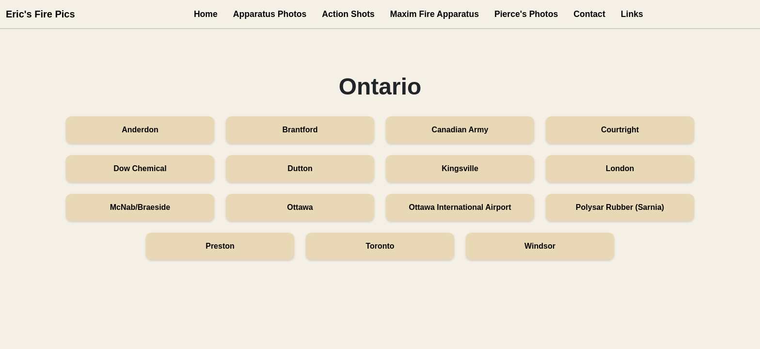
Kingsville (460, 168)
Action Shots (348, 14)
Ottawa (300, 207)
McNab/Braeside (140, 207)
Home (206, 14)
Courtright (620, 130)
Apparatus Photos (270, 14)
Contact (589, 14)
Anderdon (140, 130)
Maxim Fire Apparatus (434, 14)
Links (632, 14)
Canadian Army (460, 130)
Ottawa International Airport (460, 207)
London (620, 168)
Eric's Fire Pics (40, 14)
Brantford (300, 130)
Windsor (539, 246)
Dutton (300, 168)
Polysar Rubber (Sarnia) (620, 207)
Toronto (379, 246)
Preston (220, 246)
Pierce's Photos (526, 14)
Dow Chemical (139, 168)
